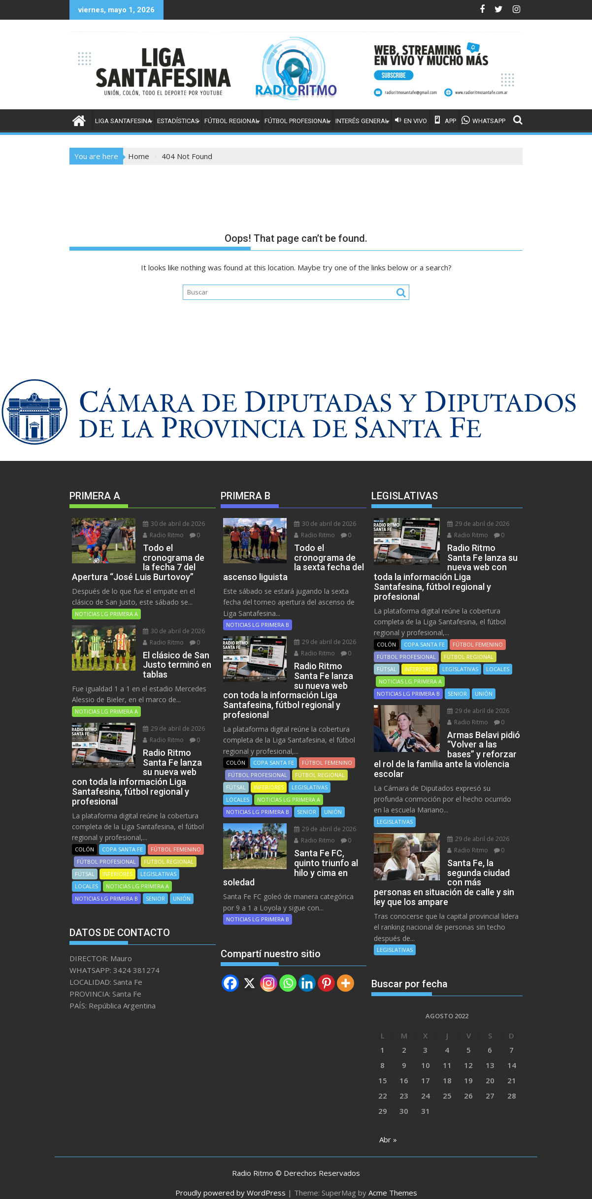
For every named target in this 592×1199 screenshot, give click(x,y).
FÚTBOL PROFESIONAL (297, 121)
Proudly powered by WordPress (230, 1183)
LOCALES (86, 876)
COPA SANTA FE (122, 839)
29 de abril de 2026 (171, 728)
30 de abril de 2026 (171, 523)
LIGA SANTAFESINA (123, 121)
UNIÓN (182, 888)
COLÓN (84, 839)
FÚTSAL (85, 864)
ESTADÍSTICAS (178, 121)
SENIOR (155, 888)
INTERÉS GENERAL (362, 121)
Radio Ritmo (160, 535)
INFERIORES (117, 864)
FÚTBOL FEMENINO (176, 839)
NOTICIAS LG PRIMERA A (106, 613)
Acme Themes (392, 1183)
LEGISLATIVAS (158, 864)
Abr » (388, 1129)
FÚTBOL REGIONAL (231, 121)
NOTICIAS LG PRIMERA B (106, 888)
